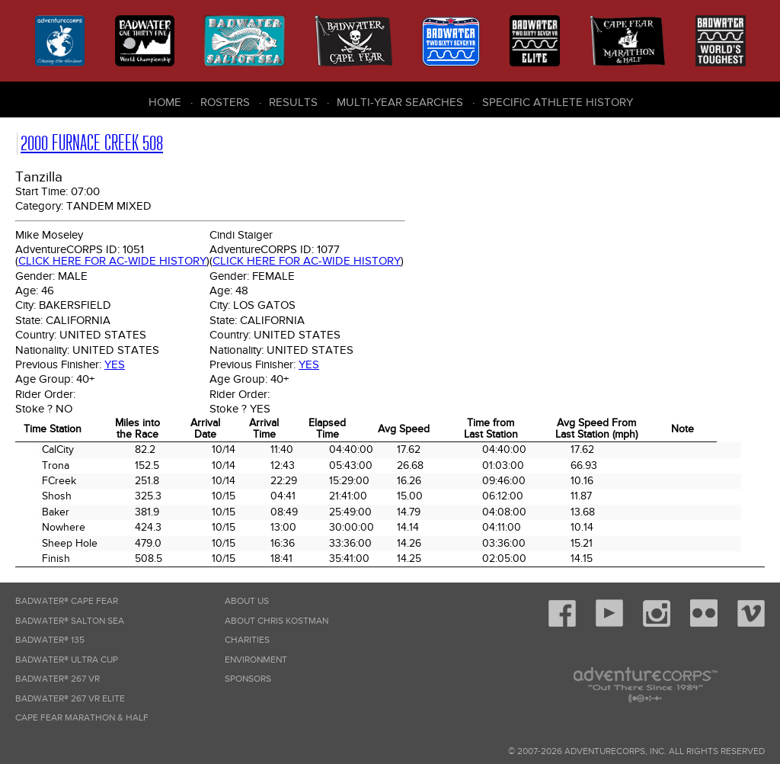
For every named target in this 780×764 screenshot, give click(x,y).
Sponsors (248, 679)
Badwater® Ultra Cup (66, 660)
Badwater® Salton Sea (69, 621)
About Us (247, 601)
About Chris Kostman (276, 621)
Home (165, 102)
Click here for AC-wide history (112, 261)
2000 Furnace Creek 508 (92, 143)
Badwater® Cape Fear (66, 601)
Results (293, 102)
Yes (114, 364)
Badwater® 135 (50, 640)
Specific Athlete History (557, 102)
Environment (256, 660)
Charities (247, 640)
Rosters (225, 102)
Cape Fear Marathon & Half (82, 718)
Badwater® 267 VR (57, 679)
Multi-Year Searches (400, 102)
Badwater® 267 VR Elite (70, 699)
